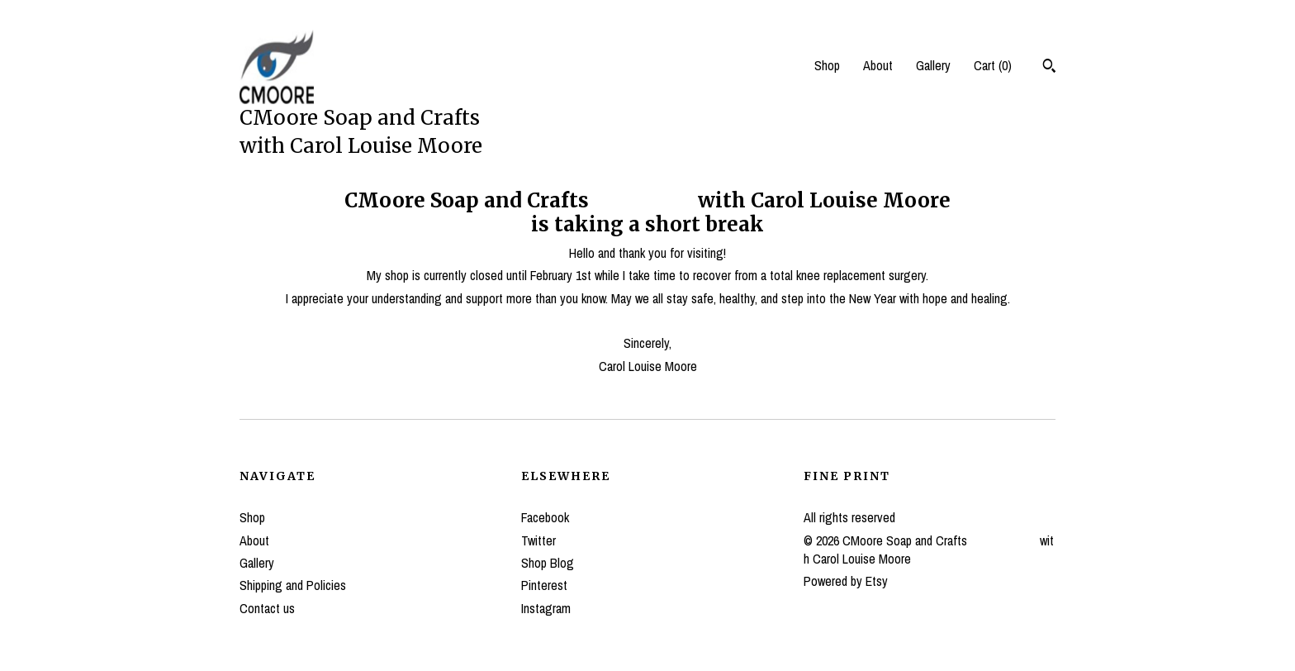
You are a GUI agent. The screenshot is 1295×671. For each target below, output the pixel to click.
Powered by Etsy (846, 581)
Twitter (538, 540)
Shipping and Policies (293, 585)
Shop (827, 65)
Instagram (546, 608)
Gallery (933, 65)
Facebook (545, 517)
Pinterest (544, 585)
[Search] (1049, 68)
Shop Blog (547, 563)
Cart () (993, 65)
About (878, 65)
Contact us (267, 608)
